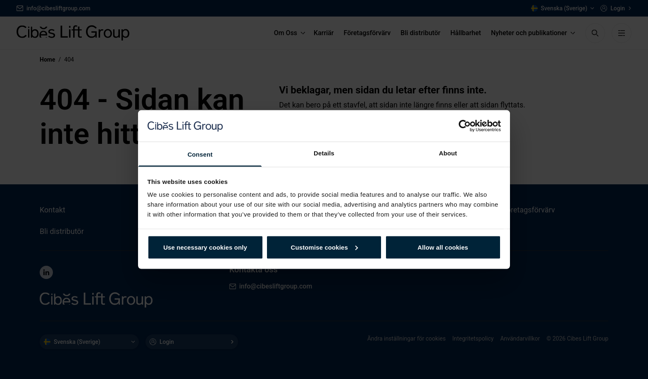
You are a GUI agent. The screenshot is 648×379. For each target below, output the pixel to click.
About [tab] (448, 153)
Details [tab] (324, 153)
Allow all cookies (442, 246)
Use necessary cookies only (205, 246)
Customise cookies (324, 246)
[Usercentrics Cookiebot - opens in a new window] (465, 125)
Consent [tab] (200, 154)
